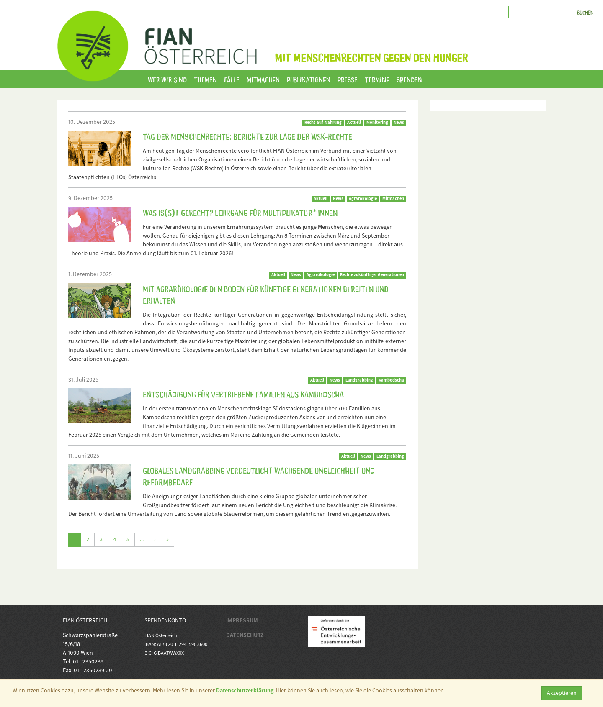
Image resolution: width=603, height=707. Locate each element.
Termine (377, 79)
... (142, 539)
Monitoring (377, 122)
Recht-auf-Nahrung (323, 122)
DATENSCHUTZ (245, 635)
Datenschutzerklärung (244, 690)
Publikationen (308, 79)
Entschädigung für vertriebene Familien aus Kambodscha (243, 393)
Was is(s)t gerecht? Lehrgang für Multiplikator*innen (240, 212)
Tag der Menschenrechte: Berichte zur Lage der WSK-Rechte (247, 136)
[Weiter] (155, 540)
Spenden (409, 79)
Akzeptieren (562, 693)
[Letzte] (167, 540)
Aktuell (354, 122)
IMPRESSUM (242, 620)
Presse (348, 79)
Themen (205, 79)
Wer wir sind (167, 79)
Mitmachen (263, 79)
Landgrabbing (359, 380)
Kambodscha (391, 380)
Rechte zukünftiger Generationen (372, 274)
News (399, 122)
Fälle (232, 79)
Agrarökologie (363, 198)
